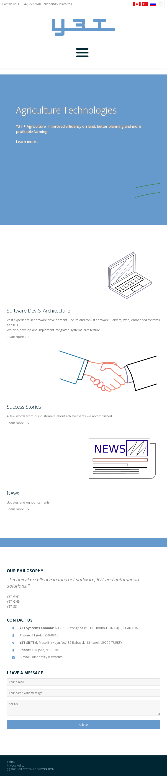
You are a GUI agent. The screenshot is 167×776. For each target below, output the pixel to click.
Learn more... (27, 141)
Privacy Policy (15, 766)
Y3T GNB (13, 601)
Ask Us (84, 725)
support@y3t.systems (58, 4)
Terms (11, 762)
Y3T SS (12, 606)
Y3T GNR (13, 596)
